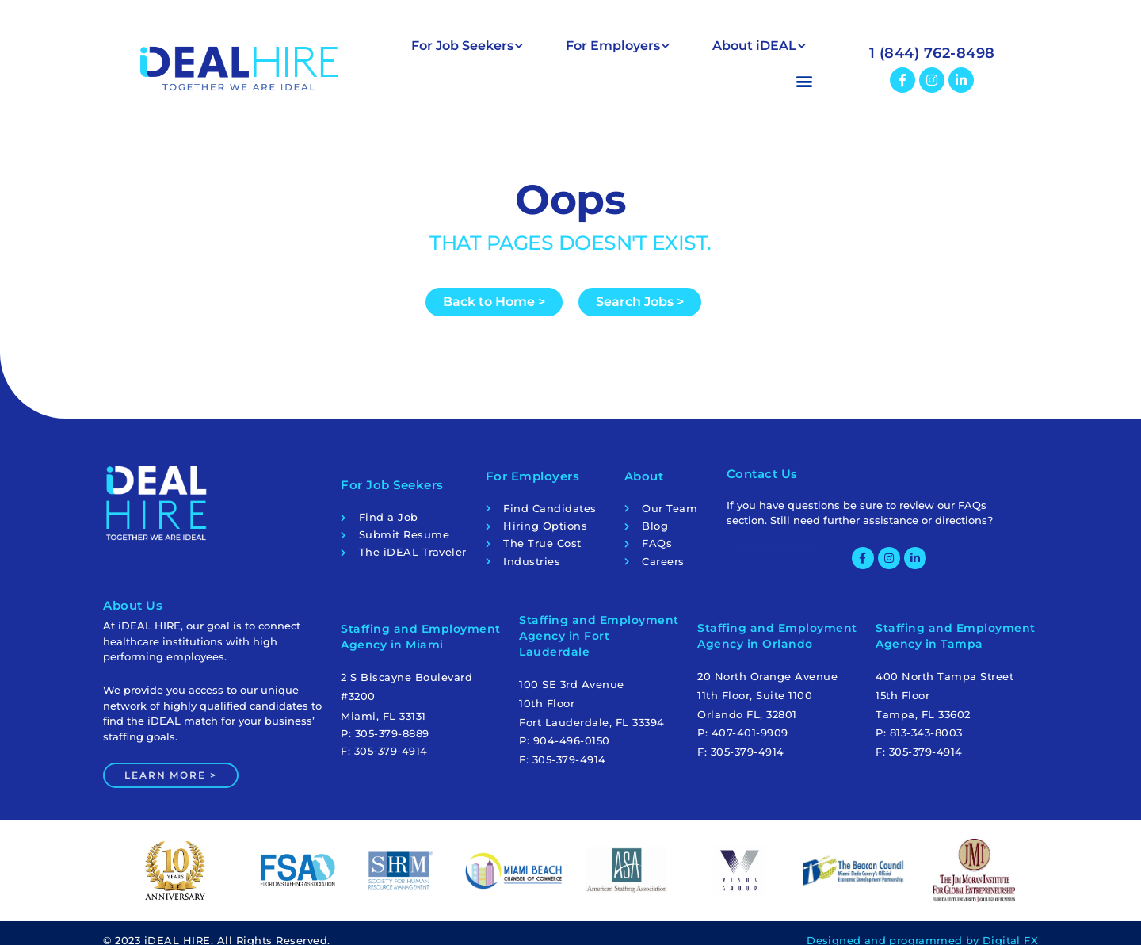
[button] (608, 80)
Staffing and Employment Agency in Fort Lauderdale (599, 638)
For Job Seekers (467, 45)
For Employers (618, 45)
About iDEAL (759, 45)
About (644, 473)
